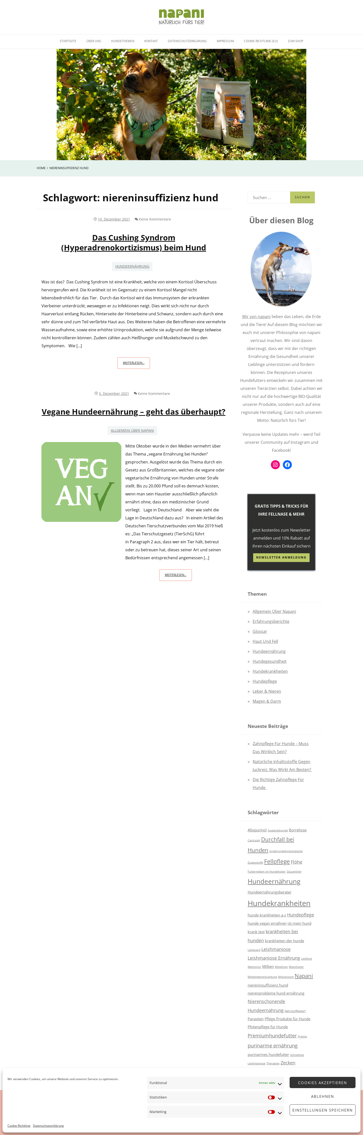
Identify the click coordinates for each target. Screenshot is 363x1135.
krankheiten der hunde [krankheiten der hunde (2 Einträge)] (284, 940)
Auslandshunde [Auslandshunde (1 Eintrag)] (278, 830)
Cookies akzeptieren (322, 1082)
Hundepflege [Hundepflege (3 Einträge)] (300, 915)
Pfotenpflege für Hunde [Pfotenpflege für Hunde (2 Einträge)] (268, 1026)
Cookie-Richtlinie (18, 1126)
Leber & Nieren (267, 691)
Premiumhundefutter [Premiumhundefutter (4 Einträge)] (272, 1035)
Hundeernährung (132, 266)
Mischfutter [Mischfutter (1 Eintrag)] (296, 967)
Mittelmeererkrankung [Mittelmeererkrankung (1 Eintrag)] (262, 977)
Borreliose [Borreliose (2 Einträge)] (298, 829)
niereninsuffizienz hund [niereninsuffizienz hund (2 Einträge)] (268, 985)
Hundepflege (265, 681)
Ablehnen (322, 1096)
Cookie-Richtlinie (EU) (261, 41)
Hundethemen (122, 41)
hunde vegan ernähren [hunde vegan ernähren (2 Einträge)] (267, 923)
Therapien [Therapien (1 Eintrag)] (273, 1063)
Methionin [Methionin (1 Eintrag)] (254, 967)
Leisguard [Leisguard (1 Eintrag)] (254, 950)
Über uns (93, 41)
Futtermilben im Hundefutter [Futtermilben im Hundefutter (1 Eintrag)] (267, 871)
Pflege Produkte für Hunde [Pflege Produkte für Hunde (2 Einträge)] (287, 1018)
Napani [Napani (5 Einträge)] (304, 975)
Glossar (260, 631)
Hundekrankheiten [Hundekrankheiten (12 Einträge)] (279, 903)
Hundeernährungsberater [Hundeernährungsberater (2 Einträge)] (269, 892)
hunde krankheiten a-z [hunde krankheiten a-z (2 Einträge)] (267, 914)
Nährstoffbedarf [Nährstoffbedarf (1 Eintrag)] (295, 1011)
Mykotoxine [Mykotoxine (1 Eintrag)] (286, 977)
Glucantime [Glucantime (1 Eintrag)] (294, 871)
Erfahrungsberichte (271, 621)
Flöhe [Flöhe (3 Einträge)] (296, 862)
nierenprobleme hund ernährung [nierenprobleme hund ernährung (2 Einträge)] (276, 993)
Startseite (68, 41)
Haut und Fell (265, 641)
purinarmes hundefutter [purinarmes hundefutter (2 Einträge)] (268, 1054)
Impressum (225, 41)
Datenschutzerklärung (48, 1126)
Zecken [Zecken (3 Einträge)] (288, 1063)
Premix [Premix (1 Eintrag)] (302, 1036)
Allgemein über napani (132, 430)
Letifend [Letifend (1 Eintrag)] (306, 958)
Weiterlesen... (136, 364)
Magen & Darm (267, 701)
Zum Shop (295, 41)
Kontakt (151, 41)
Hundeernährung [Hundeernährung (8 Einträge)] (274, 881)
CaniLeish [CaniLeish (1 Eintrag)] (254, 840)
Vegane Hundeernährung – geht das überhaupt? (133, 411)
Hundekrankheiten (270, 671)
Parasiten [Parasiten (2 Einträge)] (256, 1018)
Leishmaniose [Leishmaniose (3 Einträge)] (276, 949)
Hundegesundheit (270, 661)
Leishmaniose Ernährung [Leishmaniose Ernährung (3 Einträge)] (274, 958)
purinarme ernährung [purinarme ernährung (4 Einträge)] (273, 1045)
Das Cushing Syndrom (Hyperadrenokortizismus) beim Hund (133, 242)
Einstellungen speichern (322, 1110)
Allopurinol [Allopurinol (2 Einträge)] (257, 829)
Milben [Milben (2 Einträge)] (268, 966)
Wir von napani (256, 316)
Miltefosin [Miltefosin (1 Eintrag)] (281, 967)
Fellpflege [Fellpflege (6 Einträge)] (277, 861)
